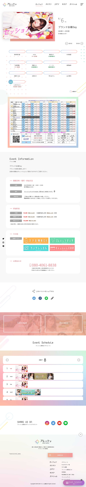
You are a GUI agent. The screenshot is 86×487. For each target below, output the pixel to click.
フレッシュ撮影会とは (67, 469)
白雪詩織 (17, 65)
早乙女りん (52, 76)
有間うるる (17, 76)
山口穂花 (69, 76)
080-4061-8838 (44, 264)
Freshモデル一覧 (66, 464)
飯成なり (51, 54)
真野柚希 (69, 65)
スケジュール (65, 462)
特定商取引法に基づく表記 (68, 474)
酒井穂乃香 (17, 54)
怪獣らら (34, 65)
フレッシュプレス (66, 477)
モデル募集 (64, 467)
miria (34, 54)
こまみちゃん (17, 85)
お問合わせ (60, 455)
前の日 (70, 43)
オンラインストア (66, 479)
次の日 (78, 43)
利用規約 (43, 270)
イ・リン (51, 65)
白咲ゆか (34, 76)
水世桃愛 (69, 54)
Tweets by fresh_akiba (15, 453)
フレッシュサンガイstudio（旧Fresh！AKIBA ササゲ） (38, 191)
